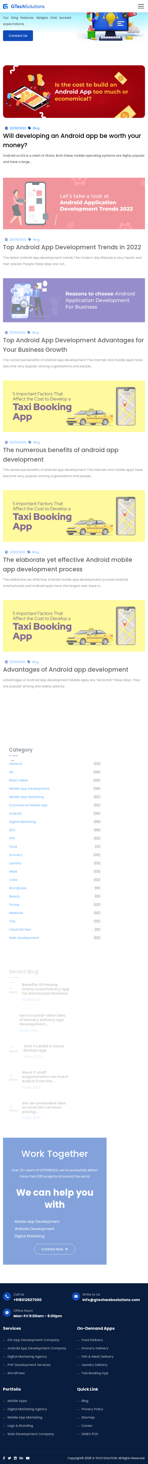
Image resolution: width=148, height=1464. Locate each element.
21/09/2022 (17, 335)
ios (11, 774)
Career (87, 1425)
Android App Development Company (36, 1348)
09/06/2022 (18, 445)
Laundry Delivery (94, 1365)
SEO (12, 832)
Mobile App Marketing (26, 799)
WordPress (16, 1373)
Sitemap (88, 1417)
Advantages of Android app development (65, 672)
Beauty (14, 898)
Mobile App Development (29, 791)
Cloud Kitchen (20, 931)
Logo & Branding (20, 1425)
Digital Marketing (29, 1238)
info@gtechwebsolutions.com (111, 1299)
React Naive (18, 782)
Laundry (15, 865)
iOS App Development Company (33, 1340)
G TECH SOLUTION (104, 1458)
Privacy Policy (92, 1409)
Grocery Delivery (94, 1348)
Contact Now (54, 1251)
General (15, 766)
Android (15, 815)
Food (13, 849)
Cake (13, 882)
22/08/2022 (18, 128)
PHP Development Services (28, 1365)
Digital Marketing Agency (27, 1356)
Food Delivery (92, 1340)
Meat (13, 873)
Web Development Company (30, 1434)
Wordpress (18, 890)
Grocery (15, 857)
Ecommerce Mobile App (28, 807)
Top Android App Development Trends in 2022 (72, 249)
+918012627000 (27, 1299)
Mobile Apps (17, 1400)
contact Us (18, 35)
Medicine (16, 915)
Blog (36, 128)
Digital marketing (22, 824)
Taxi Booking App (94, 1373)
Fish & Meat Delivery (97, 1356)
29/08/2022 (18, 242)
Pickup (14, 907)
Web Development (24, 940)
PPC (12, 840)
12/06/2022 (17, 554)
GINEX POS (89, 1434)
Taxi (12, 923)
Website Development (34, 1231)
